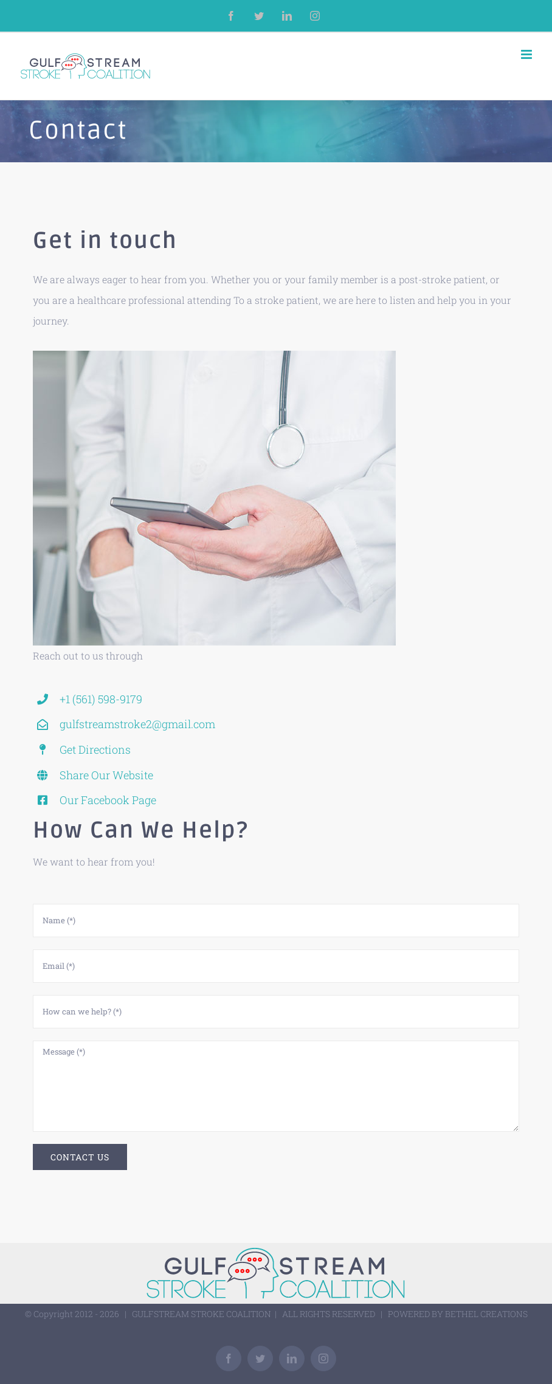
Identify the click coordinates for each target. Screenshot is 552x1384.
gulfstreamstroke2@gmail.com (137, 724)
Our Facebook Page (108, 800)
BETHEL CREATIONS (486, 1314)
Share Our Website (106, 775)
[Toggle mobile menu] (527, 54)
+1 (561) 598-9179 (101, 699)
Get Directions (95, 749)
